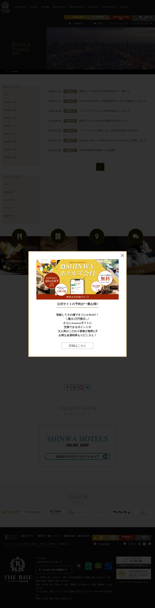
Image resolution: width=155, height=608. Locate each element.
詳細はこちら (77, 346)
